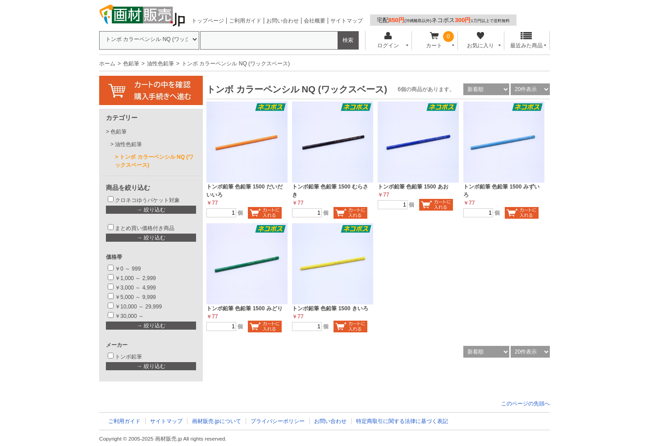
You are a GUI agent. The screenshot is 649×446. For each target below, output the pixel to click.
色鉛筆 (131, 63)
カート (434, 40)
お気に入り (480, 40)
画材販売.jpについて (216, 421)
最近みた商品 (526, 40)
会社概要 (314, 21)
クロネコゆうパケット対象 (147, 200)
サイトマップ (346, 21)
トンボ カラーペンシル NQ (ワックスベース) (154, 161)
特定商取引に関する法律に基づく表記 (402, 421)
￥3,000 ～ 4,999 (135, 288)
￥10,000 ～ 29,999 (138, 306)
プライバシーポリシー (278, 421)
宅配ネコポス (443, 20)
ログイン (388, 40)
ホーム (107, 63)
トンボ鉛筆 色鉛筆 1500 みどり (244, 308)
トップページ (208, 21)
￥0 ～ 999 (128, 269)
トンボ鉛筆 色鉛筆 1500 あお (413, 187)
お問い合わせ (282, 21)
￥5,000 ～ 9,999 (135, 297)
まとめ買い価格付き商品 (144, 228)
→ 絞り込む (151, 210)
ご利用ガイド (245, 21)
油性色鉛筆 (160, 63)
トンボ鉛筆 (128, 357)
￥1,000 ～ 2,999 (135, 278)
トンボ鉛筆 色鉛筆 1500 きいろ (330, 308)
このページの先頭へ (525, 403)
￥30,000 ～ (130, 316)
